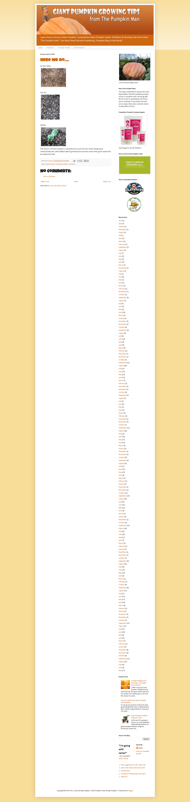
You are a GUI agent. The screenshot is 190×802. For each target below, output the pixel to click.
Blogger (130, 791)
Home (40, 48)
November (122, 230)
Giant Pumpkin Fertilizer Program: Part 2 (139, 717)
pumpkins (72, 164)
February (122, 244)
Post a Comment (49, 176)
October (122, 295)
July (120, 235)
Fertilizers (50, 48)
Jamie (141, 748)
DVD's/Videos (79, 48)
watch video (123, 759)
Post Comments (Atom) (58, 186)
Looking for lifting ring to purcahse (133, 774)
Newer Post (45, 182)
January (121, 227)
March (121, 241)
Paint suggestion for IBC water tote (133, 765)
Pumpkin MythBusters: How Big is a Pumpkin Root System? (139, 683)
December (122, 321)
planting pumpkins (61, 164)
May (120, 259)
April (120, 221)
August (121, 232)
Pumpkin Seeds (64, 48)
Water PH (124, 777)
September (122, 247)
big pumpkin (50, 164)
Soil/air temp (125, 771)
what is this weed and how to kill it (133, 768)
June (120, 256)
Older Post (107, 182)
